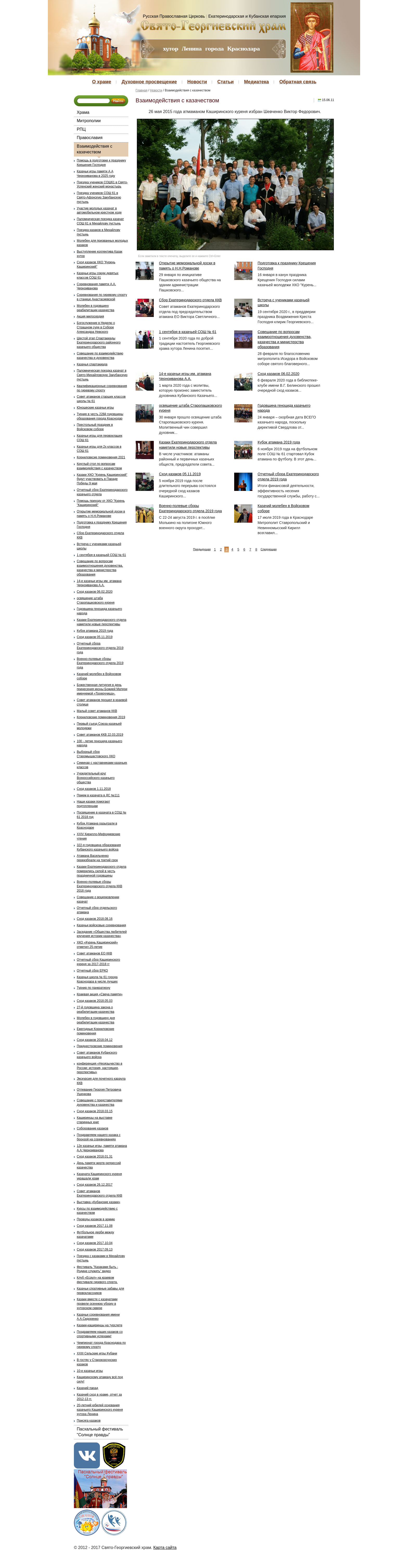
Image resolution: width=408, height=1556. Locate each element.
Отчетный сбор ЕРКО (92, 970)
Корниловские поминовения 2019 (101, 717)
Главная (142, 90)
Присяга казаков (88, 1420)
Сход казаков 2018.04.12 (94, 1040)
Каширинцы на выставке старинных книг (94, 1120)
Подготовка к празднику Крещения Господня (102, 525)
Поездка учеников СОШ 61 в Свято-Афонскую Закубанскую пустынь (99, 197)
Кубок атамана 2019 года (95, 631)
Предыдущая (202, 549)
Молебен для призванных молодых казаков (102, 243)
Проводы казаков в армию (96, 1219)
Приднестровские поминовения (100, 1046)
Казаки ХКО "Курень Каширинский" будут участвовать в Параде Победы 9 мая (102, 479)
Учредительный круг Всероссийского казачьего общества (96, 778)
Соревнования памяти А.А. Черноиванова (96, 286)
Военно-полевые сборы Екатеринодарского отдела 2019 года (100, 663)
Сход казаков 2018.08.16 (94, 919)
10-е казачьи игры (90, 1371)
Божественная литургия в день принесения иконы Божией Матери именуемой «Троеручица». (102, 689)
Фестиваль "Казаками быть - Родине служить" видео (97, 1269)
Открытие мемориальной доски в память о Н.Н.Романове (101, 514)
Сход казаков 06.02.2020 (94, 591)
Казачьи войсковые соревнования (101, 925)
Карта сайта (164, 1547)
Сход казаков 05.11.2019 (94, 637)
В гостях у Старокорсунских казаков (97, 1362)
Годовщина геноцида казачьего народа (99, 611)
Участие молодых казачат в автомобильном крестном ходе (99, 211)
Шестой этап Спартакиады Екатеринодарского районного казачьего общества (98, 342)
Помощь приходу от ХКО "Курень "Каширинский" (101, 503)
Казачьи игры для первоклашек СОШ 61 (99, 438)
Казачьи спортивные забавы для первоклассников (100, 1291)
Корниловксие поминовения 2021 (101, 457)
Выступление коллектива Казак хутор (99, 254)
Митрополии (89, 120)
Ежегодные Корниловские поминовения (95, 1031)
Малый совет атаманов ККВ (97, 711)
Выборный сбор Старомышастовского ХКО (96, 754)
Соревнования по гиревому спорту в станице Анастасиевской (102, 297)
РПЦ (81, 129)
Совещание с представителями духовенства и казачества (99, 1102)
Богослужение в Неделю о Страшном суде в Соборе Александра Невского (96, 327)
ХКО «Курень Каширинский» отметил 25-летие (97, 945)
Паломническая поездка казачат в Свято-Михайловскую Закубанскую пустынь (102, 375)
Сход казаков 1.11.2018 (94, 789)
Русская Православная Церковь (174, 16)
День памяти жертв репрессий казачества (99, 1165)
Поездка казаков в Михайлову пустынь (98, 232)
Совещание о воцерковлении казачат (98, 899)
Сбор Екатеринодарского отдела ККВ (100, 535)
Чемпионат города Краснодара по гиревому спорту (101, 1345)
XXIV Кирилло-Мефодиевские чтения (98, 836)
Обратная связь (297, 81)
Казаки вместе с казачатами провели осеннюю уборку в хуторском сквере (97, 1303)
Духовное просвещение (149, 81)
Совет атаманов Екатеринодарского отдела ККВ (99, 1193)
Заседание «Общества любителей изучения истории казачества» (102, 934)
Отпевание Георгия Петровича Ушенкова (99, 1092)
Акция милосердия (90, 316)
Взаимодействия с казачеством (94, 149)
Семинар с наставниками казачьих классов (102, 765)
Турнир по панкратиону (93, 988)
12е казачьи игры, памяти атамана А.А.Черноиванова (102, 1148)
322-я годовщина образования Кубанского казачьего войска (99, 847)
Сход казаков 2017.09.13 (94, 1249)
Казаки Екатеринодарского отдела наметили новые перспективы (101, 622)
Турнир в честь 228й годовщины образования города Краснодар (100, 416)
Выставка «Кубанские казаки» (98, 1202)
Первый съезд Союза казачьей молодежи (99, 726)
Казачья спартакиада (92, 364)
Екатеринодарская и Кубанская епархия (247, 16)
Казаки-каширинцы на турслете (99, 1325)
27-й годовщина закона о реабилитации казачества (95, 1009)
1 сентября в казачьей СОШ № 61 (101, 555)
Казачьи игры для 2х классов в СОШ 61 (99, 449)
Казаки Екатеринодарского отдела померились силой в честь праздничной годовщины (101, 871)
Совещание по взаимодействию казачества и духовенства (100, 356)
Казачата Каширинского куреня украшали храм (99, 1176)
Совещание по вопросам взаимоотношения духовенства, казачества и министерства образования (100, 567)
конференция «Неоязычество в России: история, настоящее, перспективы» (99, 1068)
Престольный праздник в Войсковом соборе (95, 427)
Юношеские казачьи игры (95, 407)
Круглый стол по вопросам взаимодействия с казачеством (99, 466)
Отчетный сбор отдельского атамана (97, 910)
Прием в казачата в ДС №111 (98, 795)
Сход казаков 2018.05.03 (94, 1001)
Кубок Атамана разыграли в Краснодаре (97, 826)
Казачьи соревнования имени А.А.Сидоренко (98, 1317)
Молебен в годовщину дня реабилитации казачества (96, 1020)
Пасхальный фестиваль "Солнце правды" (100, 1432)
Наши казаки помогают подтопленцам (93, 804)
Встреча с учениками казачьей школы (99, 546)
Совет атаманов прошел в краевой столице (102, 702)
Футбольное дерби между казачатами (95, 1234)
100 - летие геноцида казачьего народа (99, 743)
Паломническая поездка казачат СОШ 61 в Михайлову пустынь (100, 221)
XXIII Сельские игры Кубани (97, 1353)
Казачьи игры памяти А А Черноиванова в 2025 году (96, 174)
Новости (197, 81)
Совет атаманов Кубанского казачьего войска (97, 1055)
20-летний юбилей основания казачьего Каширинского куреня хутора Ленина (100, 1409)
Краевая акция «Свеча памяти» (100, 994)
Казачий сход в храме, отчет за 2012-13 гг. (99, 1397)
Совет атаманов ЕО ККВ (94, 953)
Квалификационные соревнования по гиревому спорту (102, 388)
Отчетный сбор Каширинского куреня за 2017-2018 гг (98, 962)
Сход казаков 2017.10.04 (94, 1243)
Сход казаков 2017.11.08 (94, 1226)
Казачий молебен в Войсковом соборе (99, 676)
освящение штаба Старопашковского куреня (95, 600)
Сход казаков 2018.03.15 (94, 1111)
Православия (90, 137)
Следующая (268, 549)
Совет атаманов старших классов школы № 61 (101, 399)
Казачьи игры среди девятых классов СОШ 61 (97, 275)
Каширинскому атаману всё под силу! (100, 1379)
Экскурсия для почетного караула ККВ (101, 1081)
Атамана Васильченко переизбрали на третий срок (97, 858)
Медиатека (256, 81)
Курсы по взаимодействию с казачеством (97, 1211)
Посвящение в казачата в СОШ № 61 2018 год (101, 815)
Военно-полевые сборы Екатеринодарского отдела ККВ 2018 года (99, 886)
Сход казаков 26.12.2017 (94, 1184)
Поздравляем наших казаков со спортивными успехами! (100, 1334)
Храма (83, 112)
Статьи (225, 81)
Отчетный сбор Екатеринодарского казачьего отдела (102, 492)
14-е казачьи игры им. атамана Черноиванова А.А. (99, 583)
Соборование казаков (92, 1128)
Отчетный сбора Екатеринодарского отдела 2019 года (100, 648)
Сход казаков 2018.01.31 (94, 1156)
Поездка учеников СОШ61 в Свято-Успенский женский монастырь (102, 184)
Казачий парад (87, 1388)
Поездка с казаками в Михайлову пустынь (101, 1258)
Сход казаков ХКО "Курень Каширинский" (96, 264)
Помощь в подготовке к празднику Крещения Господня (101, 163)
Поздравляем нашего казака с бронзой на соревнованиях (98, 1137)
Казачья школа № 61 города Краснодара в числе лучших (97, 979)
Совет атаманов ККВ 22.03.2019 (100, 734)
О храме (101, 81)
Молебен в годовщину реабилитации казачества (95, 308)
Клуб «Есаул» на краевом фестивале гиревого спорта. (97, 1280)
